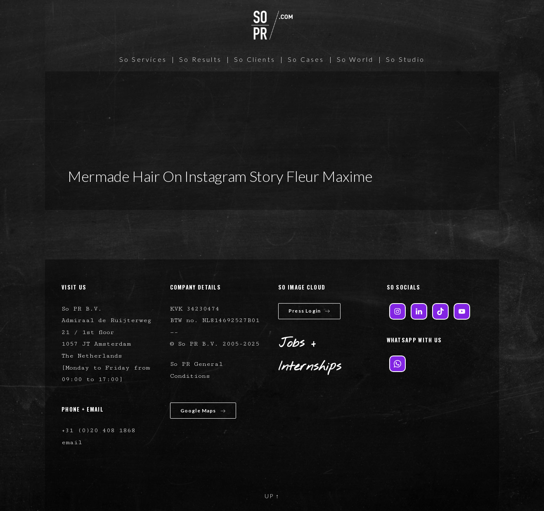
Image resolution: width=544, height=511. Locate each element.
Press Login (309, 311)
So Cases (306, 59)
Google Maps (203, 410)
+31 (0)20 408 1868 (98, 430)
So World (355, 59)
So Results (200, 59)
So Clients (254, 59)
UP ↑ (272, 495)
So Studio (405, 59)
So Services (143, 59)
